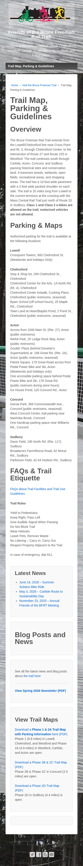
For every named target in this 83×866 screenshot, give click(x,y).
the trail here (32, 676)
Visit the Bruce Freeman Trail (39, 85)
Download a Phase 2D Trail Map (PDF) (37, 788)
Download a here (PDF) (41, 732)
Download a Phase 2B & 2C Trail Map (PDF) (41, 765)
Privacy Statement (56, 844)
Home (14, 85)
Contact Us (35, 844)
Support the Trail (20, 840)
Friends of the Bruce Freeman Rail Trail (45, 862)
